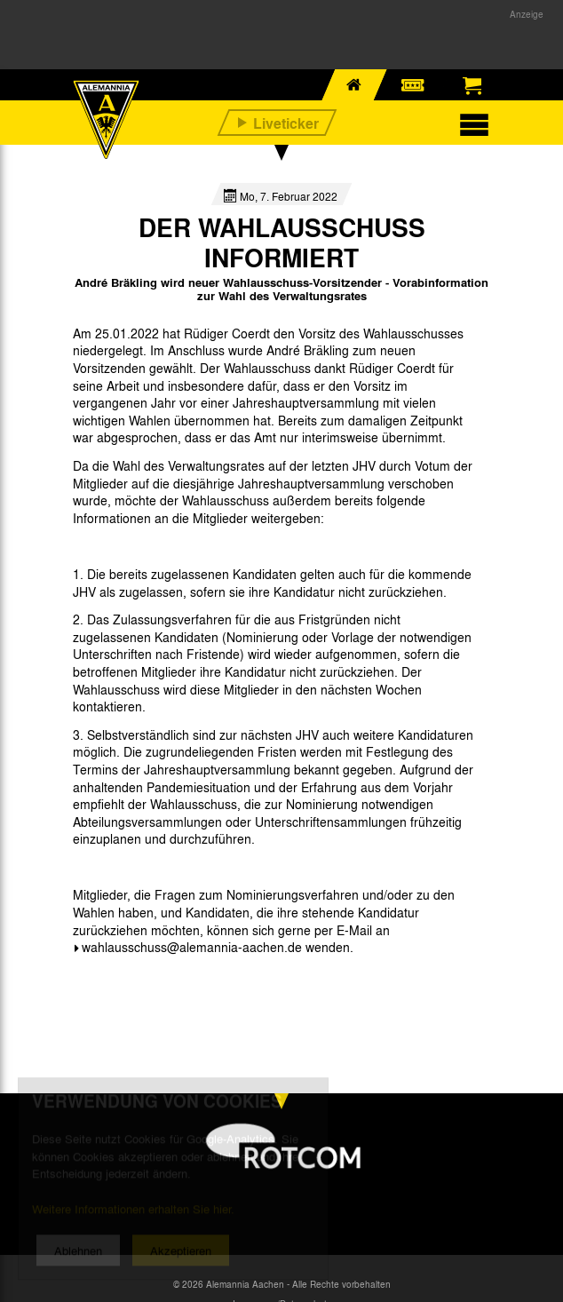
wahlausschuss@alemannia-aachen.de (192, 947)
